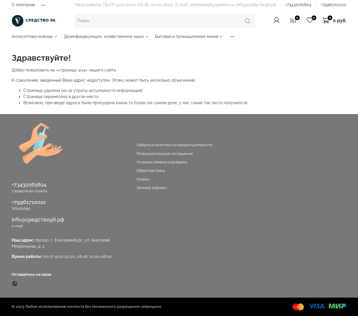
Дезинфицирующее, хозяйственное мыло (106, 36)
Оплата (143, 179)
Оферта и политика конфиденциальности (174, 145)
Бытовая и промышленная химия (189, 36)
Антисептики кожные (35, 36)
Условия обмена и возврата (162, 162)
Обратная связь (151, 170)
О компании (23, 4)
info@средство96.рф (38, 220)
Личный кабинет (152, 188)
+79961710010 (333, 4)
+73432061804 (298, 4)
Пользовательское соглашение (165, 153)
